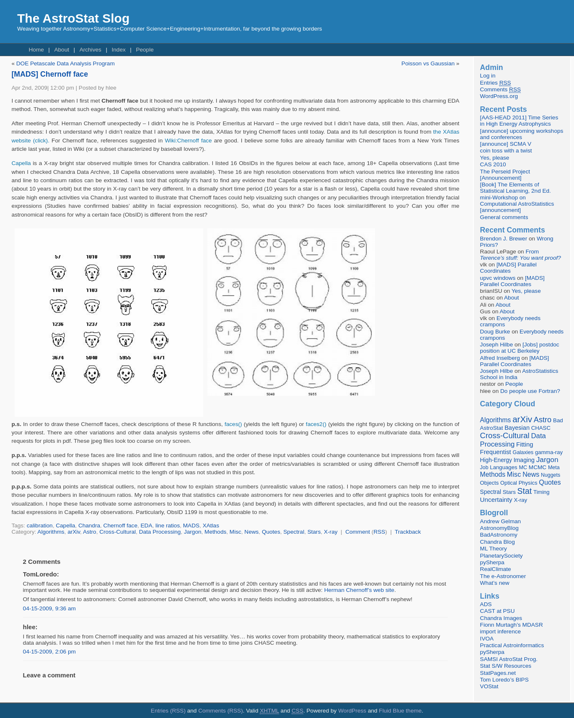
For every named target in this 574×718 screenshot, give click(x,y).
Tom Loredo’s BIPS (504, 680)
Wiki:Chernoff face (188, 140)
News (251, 532)
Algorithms (50, 532)
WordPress (352, 711)
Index (118, 49)
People (144, 49)
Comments (500, 89)
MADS (191, 525)
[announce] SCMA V (505, 144)
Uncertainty (496, 499)
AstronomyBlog (499, 528)
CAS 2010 (493, 164)
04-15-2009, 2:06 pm (49, 651)
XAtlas (211, 525)
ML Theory (493, 548)
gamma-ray (549, 452)
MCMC (537, 467)
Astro (89, 532)
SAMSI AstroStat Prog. (509, 659)
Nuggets (550, 475)
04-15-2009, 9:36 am (49, 608)
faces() (233, 424)
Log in (488, 75)
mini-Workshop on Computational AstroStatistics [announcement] (517, 203)
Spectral (293, 532)
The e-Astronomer (503, 576)
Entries (495, 83)
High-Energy (496, 460)
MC (523, 467)
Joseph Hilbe (496, 344)
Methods (215, 532)
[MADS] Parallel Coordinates (508, 267)
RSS (379, 532)
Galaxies (523, 452)
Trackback (408, 532)
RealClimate (495, 569)
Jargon (193, 532)
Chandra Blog (497, 542)
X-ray (330, 532)
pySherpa (492, 562)
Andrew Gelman (500, 521)
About (61, 49)
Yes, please (494, 158)
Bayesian (517, 427)
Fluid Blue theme (400, 711)
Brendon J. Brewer (503, 238)
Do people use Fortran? (530, 391)
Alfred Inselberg (500, 358)
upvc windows (498, 278)
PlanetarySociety (501, 556)
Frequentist (495, 452)
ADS (486, 604)
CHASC (541, 428)
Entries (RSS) (168, 711)
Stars (314, 532)
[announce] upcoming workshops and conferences (522, 134)
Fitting (524, 444)
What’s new (494, 583)
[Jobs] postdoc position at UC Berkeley (519, 347)
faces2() (316, 424)
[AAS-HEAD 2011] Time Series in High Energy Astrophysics (519, 120)
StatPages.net (498, 673)
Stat (524, 491)
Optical (508, 483)
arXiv (73, 532)
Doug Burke (495, 331)
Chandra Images (501, 618)
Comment (357, 532)
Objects (489, 483)
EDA (147, 525)
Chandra (89, 525)
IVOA (487, 638)
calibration (40, 525)
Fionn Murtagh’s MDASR (511, 625)
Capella (21, 163)
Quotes (271, 532)
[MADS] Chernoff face (49, 74)
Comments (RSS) (220, 711)
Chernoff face (120, 525)
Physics (528, 483)
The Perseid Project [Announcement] (505, 174)
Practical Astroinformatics (512, 645)
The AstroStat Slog (73, 18)
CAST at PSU (497, 611)
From (520, 254)
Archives (90, 49)
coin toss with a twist (506, 150)
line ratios (167, 525)
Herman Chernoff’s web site (359, 590)
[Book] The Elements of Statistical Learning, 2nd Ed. (515, 187)
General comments (504, 217)
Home (36, 49)
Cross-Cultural (117, 532)
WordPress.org (499, 96)
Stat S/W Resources (505, 666)
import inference (500, 631)
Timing (541, 492)
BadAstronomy (498, 535)
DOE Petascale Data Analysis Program (65, 63)
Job (484, 467)
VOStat (489, 686)
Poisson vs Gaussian (428, 63)
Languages (503, 467)
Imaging (524, 460)
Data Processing (160, 532)
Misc (235, 532)
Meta (554, 467)
